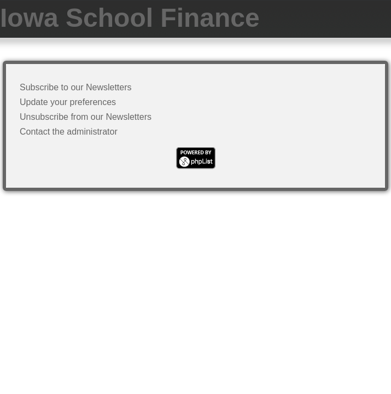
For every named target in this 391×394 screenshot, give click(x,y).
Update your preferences (68, 102)
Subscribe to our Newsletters (76, 87)
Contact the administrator (69, 131)
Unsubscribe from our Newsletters (85, 116)
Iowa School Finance (130, 17)
